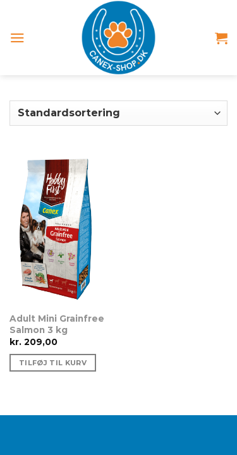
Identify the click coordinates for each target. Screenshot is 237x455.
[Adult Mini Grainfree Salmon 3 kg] (60, 228)
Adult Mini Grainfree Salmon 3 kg (56, 324)
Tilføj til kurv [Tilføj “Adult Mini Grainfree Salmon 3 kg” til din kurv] (53, 362)
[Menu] (17, 37)
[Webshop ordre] (118, 113)
